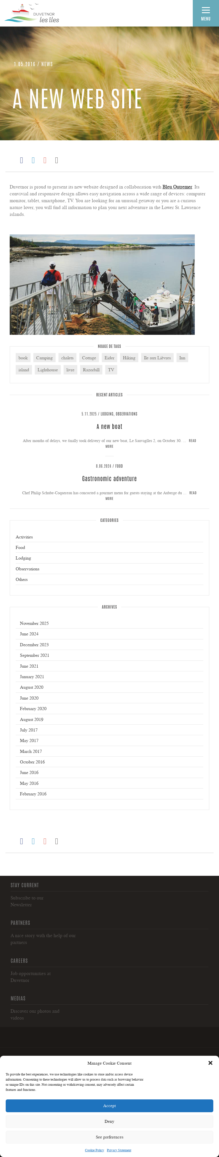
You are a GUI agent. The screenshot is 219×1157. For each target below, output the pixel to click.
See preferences (109, 1137)
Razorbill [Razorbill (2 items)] (91, 369)
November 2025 (34, 623)
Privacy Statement (119, 1150)
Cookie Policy (94, 1150)
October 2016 (32, 762)
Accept (109, 1106)
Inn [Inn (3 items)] (182, 357)
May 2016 (29, 783)
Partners (20, 922)
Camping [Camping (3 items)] (44, 357)
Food (119, 465)
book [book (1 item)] (23, 357)
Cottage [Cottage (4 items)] (89, 357)
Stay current (25, 885)
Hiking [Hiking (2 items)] (129, 357)
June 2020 (29, 698)
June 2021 (29, 666)
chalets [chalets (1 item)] (67, 357)
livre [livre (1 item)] (70, 369)
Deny (109, 1121)
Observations (126, 413)
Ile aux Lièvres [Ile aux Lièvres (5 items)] (157, 357)
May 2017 (29, 740)
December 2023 (34, 644)
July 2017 (29, 730)
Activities (24, 537)
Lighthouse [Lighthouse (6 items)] (48, 369)
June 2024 (29, 634)
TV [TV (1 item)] (111, 369)
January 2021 (32, 676)
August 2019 (31, 719)
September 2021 (34, 655)
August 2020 (31, 687)
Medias (18, 998)
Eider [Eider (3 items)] (109, 357)
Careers (19, 960)
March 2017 (31, 751)
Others (22, 579)
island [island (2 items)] (24, 369)
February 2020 (33, 708)
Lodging (107, 413)
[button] (210, 1063)
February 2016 (33, 794)
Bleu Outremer (177, 186)
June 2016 (29, 772)
